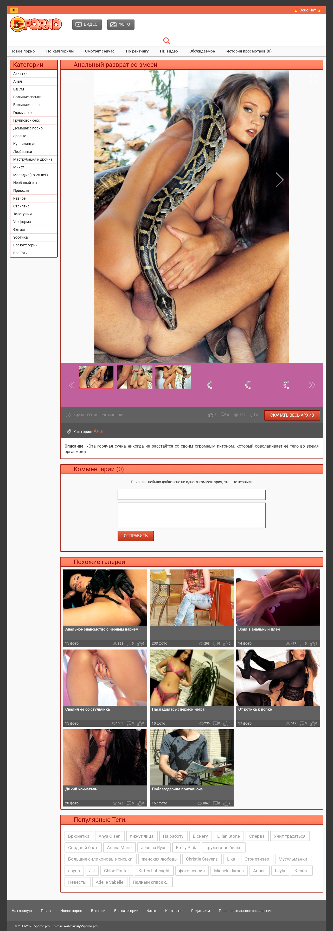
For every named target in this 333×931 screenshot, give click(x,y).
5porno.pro (42, 926)
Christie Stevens (202, 859)
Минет (18, 167)
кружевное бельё (223, 847)
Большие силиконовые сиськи (100, 859)
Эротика (20, 237)
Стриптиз (21, 206)
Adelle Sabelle (109, 882)
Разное (19, 198)
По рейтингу (137, 51)
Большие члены (26, 105)
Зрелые (19, 136)
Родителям (200, 911)
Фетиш (19, 229)
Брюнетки (78, 836)
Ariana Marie (119, 847)
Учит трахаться (289, 836)
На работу (173, 836)
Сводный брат (83, 847)
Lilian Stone (228, 836)
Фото (151, 911)
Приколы (21, 190)
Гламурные (22, 112)
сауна (74, 870)
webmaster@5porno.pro (81, 926)
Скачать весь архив (292, 415)
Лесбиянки (22, 151)
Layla (280, 870)
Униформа (22, 222)
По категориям (60, 51)
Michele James (229, 870)
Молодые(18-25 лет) (30, 175)
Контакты (173, 911)
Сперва (257, 836)
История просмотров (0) (249, 51)
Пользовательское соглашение (245, 911)
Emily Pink (186, 847)
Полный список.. (151, 882)
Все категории (25, 245)
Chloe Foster (116, 870)
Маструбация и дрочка (33, 159)
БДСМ (18, 89)
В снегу (200, 836)
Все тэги (98, 911)
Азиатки (20, 73)
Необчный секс (26, 183)
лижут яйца (141, 836)
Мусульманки (293, 859)
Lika (231, 859)
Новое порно (22, 51)
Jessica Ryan (153, 847)
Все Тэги (20, 253)
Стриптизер (257, 859)
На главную (22, 911)
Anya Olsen (109, 836)
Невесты (77, 882)
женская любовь (159, 859)
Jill (92, 870)
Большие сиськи (27, 97)
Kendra (301, 870)
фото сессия (192, 870)
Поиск (46, 911)
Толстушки (22, 214)
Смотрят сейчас (99, 51)
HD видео (169, 51)
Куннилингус (24, 144)
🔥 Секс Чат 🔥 (307, 10)
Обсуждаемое (202, 51)
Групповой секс (26, 120)
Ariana (259, 870)
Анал (17, 81)
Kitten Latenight (154, 870)
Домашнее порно (28, 128)
